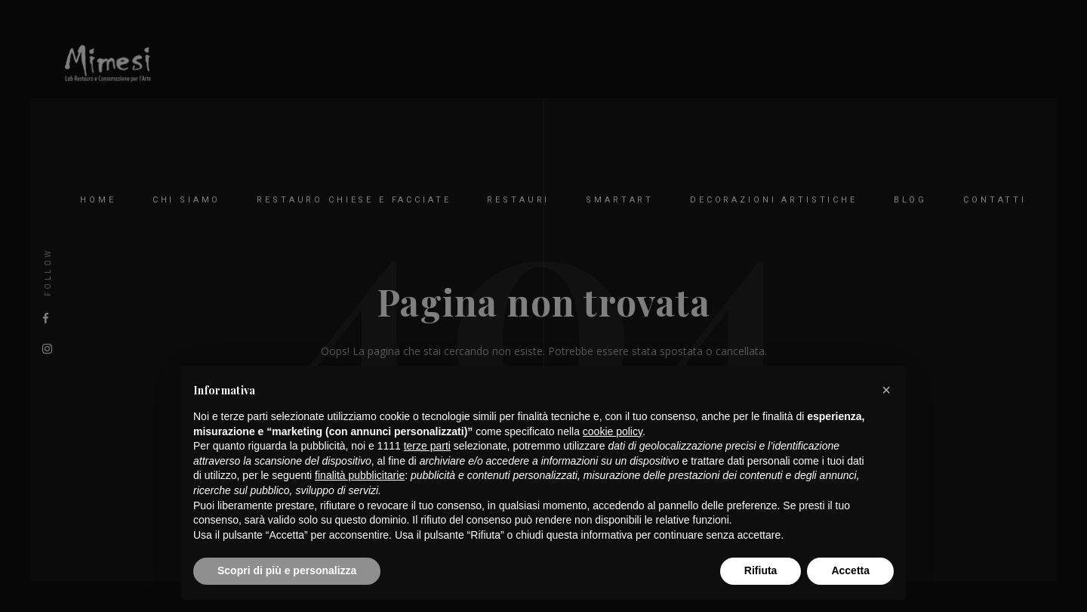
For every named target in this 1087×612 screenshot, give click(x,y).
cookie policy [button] (612, 431)
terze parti (427, 446)
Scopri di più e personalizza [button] (286, 570)
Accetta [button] (850, 570)
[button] (886, 390)
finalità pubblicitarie (360, 475)
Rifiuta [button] (761, 570)
